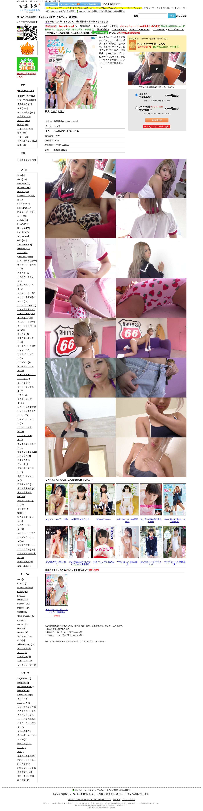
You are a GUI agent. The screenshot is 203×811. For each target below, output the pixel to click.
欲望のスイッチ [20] (26, 756)
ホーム (20, 17)
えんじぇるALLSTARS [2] (23, 701)
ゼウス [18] (22, 395)
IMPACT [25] (23, 191)
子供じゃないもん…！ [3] (24, 745)
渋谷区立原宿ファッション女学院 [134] (26, 547)
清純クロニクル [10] (26, 760)
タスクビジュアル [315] (24, 401)
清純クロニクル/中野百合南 (127, 520)
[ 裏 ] (61, 111)
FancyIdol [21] (23, 183)
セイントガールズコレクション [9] (26, 376)
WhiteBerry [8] (23, 248)
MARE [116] (22, 600)
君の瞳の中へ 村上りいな (56, 563)
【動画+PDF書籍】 (81, 33)
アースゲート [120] (26, 313)
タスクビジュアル (176, 29)
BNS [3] (20, 579)
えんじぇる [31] (24, 648)
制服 (69, 131)
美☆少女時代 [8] (24, 772)
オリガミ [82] (23, 334)
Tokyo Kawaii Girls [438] (23, 238)
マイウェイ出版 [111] (27, 452)
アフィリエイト (128, 800)
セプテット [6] (23, 383)
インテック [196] (25, 317)
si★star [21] (22, 624)
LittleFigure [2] (23, 204)
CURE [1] (21, 583)
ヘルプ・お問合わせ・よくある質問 (103, 790)
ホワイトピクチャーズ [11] (26, 446)
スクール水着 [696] (26, 112)
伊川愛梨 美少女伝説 (81, 519)
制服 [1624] (22, 108)
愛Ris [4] (21, 513)
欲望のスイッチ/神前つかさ (151, 563)
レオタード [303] (25, 129)
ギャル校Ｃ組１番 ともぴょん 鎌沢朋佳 (57, 610)
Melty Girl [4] (23, 682)
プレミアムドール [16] (24, 437)
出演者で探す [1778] (26, 160)
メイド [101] (23, 137)
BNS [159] (22, 179)
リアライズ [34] (24, 456)
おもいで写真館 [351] (27, 261)
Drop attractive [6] (25, 587)
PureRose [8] (23, 232)
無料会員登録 (119, 11)
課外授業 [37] (23, 780)
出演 (49, 121)
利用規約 (116, 800)
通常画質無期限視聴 (145, 95)
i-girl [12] (21, 595)
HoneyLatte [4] (24, 187)
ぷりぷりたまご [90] (26, 293)
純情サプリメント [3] (26, 768)
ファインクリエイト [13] (25, 421)
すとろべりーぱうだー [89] (26, 267)
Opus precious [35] (26, 616)
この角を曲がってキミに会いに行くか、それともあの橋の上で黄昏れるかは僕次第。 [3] (26, 719)
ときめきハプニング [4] (25, 279)
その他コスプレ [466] (27, 141)
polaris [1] (21, 620)
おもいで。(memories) (139, 29)
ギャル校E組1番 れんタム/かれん (174, 520)
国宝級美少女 (103, 29)
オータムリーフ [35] (26, 346)
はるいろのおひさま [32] (25, 287)
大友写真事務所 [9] (25, 488)
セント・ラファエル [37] (25, 389)
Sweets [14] (22, 632)
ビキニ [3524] (23, 120)
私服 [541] (22, 145)
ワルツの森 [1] (23, 460)
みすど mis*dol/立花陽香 (57, 519)
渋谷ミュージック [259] (24, 527)
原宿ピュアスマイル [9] (25, 478)
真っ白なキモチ (104, 519)
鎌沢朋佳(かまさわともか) (66, 121)
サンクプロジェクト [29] (25, 356)
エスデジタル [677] (26, 322)
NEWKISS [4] (23, 690)
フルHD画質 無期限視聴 (151, 108)
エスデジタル (159, 29)
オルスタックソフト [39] (25, 340)
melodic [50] (22, 220)
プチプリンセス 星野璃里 (174, 563)
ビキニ (76, 131)
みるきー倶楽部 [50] (26, 297)
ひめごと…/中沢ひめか (103, 562)
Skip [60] (21, 628)
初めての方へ (83, 11)
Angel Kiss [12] (24, 678)
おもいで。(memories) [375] (25, 254)
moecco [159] (23, 604)
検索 (136, 16)
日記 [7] (20, 751)
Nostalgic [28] (23, 228)
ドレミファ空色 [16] (26, 411)
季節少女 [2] (22, 509)
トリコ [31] (22, 652)
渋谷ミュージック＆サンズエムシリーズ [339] (26, 537)
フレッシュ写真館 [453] (24, 429)
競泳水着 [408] (24, 116)
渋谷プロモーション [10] (25, 519)
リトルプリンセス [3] (26, 665)
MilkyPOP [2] (23, 224)
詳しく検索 (181, 16)
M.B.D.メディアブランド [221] (26, 214)
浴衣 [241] (22, 133)
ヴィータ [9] (22, 464)
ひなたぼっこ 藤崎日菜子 (127, 563)
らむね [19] (22, 301)
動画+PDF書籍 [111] (26, 100)
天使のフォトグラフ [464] (25, 502)
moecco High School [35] (23, 610)
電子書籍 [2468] (24, 104)
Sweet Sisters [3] (25, 695)
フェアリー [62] (24, 656)
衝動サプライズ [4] (25, 776)
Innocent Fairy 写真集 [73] (26, 197)
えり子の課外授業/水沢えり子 (151, 520)
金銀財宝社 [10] (24, 566)
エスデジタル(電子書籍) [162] (26, 328)
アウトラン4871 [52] (26, 305)
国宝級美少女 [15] (25, 484)
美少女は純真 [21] (25, 561)
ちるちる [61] (23, 273)
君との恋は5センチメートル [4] (27, 737)
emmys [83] (22, 591)
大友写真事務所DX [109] (24, 494)
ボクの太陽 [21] (24, 731)
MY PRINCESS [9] (25, 686)
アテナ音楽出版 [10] (26, 309)
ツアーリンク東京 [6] (26, 407)
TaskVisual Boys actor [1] (24, 638)
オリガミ (51, 33)
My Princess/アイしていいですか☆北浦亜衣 (80, 563)
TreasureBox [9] (24, 244)
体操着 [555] (23, 124)
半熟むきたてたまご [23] (25, 470)
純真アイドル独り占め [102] (26, 555)
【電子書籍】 (64, 33)
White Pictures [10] (26, 644)
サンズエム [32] (24, 362)
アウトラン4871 (119, 29)
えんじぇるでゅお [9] (26, 707)
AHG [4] (21, 175)
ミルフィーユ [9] (24, 661)
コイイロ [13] (23, 350)
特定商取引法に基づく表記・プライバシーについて (89, 800)
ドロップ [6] (22, 415)
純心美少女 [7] (23, 764)
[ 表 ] (54, 111)
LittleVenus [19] (24, 208)
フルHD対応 (30, 17)
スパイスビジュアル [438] (25, 368)
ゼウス (57, 126)
